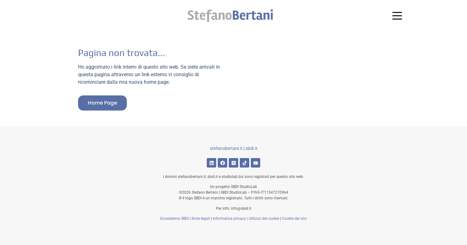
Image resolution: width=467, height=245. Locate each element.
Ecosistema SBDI (174, 218)
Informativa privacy (229, 218)
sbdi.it (251, 148)
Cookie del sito (294, 218)
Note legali (201, 218)
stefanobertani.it (226, 148)
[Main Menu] (397, 16)
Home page (102, 102)
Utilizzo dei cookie (264, 218)
